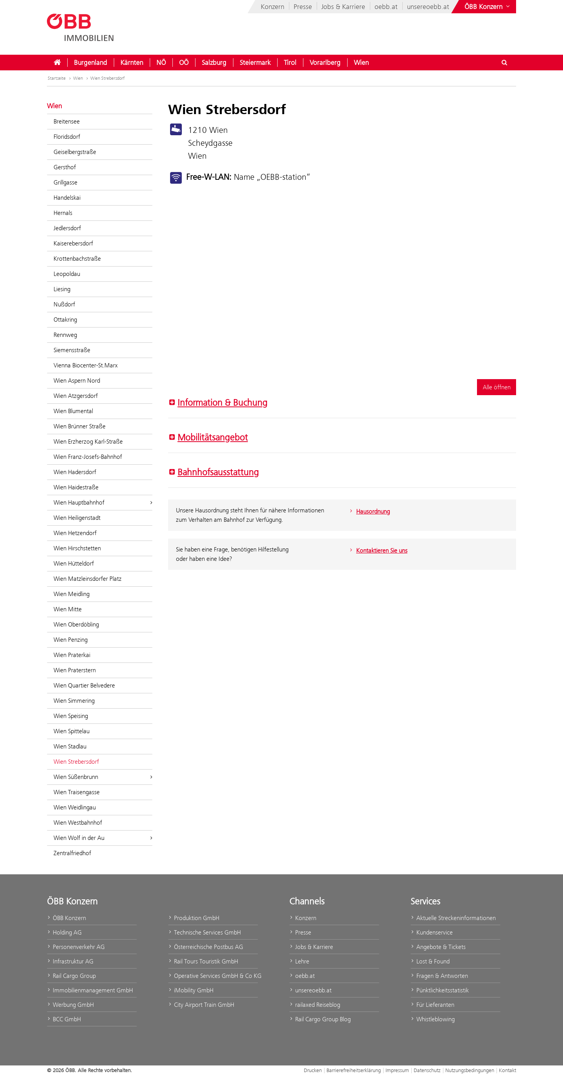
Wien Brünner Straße (80, 426)
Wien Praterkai (72, 655)
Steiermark (255, 62)
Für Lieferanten (432, 1004)
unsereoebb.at (428, 7)
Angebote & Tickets (438, 947)
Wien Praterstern (75, 670)
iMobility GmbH (190, 990)
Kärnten (131, 62)
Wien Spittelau (72, 731)
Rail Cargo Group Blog (320, 1019)
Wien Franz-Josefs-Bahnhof (88, 456)
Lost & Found (430, 961)
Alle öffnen (497, 387)
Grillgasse (65, 182)
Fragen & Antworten (439, 975)
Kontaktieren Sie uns (377, 550)
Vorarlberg (325, 62)
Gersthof (65, 167)
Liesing (62, 289)
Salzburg (214, 62)
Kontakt (507, 1070)
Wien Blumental (73, 411)
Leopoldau (67, 274)
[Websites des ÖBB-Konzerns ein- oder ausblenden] (488, 6)
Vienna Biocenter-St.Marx (86, 365)
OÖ (183, 62)
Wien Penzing (71, 639)
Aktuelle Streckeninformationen (453, 918)
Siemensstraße (72, 350)
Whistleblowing (433, 1019)
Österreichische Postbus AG (205, 947)
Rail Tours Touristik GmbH (203, 961)
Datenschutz (427, 1070)
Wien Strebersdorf (107, 78)
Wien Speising (71, 716)
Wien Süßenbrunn (103, 777)
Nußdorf (64, 304)
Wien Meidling (72, 594)
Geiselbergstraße (75, 152)
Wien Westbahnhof (78, 822)
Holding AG (64, 932)
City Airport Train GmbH (201, 1004)
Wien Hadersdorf (75, 472)
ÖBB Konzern (66, 918)
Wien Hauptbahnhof (103, 502)
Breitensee (67, 121)
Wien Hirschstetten (77, 548)
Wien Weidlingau (75, 807)
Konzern (272, 7)
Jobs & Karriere (343, 7)
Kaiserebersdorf (73, 243)
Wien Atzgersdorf (76, 395)
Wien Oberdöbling (76, 624)
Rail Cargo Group (71, 975)
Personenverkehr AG (76, 947)
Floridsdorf (67, 136)
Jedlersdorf (67, 228)
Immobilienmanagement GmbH (90, 990)
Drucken (313, 1070)
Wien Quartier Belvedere (84, 685)
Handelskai (67, 197)
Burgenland (90, 62)
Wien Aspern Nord (77, 380)
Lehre (299, 961)
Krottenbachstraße (77, 258)
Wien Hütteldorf (74, 563)
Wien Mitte (68, 609)
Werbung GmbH (70, 1004)
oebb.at (386, 7)
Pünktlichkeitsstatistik (440, 990)
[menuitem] (57, 62)
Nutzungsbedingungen (469, 1070)
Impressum (397, 1070)
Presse (303, 7)
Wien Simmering (74, 700)
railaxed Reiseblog (314, 1004)
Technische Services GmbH (204, 932)
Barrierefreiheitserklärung (353, 1070)
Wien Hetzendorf (75, 533)
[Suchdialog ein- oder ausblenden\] (504, 62)
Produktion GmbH (193, 918)
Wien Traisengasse (77, 792)
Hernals (63, 213)
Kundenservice (432, 932)
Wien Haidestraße (76, 487)
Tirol (290, 62)
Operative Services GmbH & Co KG (213, 975)
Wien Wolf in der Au (103, 837)
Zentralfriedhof (72, 853)
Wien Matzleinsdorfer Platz (88, 578)
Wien (361, 62)
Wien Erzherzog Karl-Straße (88, 441)
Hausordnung (369, 511)
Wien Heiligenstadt (77, 517)
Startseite (60, 78)
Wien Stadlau (70, 746)
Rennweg (65, 334)
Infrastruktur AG (70, 961)
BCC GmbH (64, 1019)
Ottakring (65, 319)
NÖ (161, 62)
